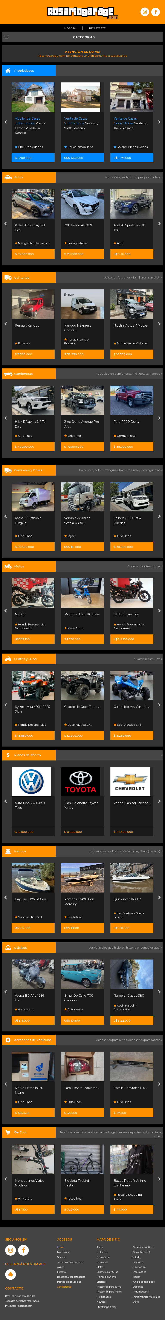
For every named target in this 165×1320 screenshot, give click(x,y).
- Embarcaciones (106, 1306)
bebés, (123, 1132)
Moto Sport (123, 628)
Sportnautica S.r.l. (127, 724)
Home (60, 1247)
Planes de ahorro (106, 1276)
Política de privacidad (69, 1281)
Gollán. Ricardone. (30, 123)
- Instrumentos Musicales (145, 1296)
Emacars (71, 343)
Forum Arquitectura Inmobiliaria (30, 145)
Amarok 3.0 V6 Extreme (33, 422)
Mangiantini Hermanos (81, 243)
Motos (100, 1266)
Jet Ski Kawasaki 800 (31, 899)
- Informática (138, 1271)
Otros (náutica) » (150, 851)
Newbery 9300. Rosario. (131, 123)
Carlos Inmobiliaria (128, 147)
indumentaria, (152, 1132)
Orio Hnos (23, 343)
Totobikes (122, 1198)
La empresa (63, 1252)
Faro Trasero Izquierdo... (131, 1088)
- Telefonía (137, 1262)
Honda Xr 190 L (26, 614)
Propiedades (104, 1296)
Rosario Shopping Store (29, 534)
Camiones (102, 1262)
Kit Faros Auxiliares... (29, 1088)
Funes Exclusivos (28, 1009)
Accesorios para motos (144, 1040)
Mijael (119, 536)
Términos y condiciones (70, 1262)
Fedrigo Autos (125, 243)
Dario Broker (25, 917)
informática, (99, 1132)
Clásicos (101, 1281)
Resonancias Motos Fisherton (30, 626)
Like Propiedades (78, 147)
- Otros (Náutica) (140, 1252)
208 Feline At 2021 (128, 225)
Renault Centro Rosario (126, 341)
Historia (61, 1271)
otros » (157, 1136)
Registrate (97, 28)
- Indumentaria (140, 1291)
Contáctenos (64, 1286)
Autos (100, 1247)
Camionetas (103, 1257)
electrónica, (82, 1132)
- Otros (135, 1301)
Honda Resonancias (79, 724)
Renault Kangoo (76, 325)
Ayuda (60, 1266)
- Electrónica (138, 1266)
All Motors (72, 1198)
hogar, (113, 1132)
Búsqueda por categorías (71, 1276)
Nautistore (122, 917)
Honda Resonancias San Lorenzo (79, 626)
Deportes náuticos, (125, 851)
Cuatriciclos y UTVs (107, 1271)
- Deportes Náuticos (142, 1247)
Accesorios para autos (109, 1286)
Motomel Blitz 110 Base (131, 614)
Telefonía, (67, 1132)
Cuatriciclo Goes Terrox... (132, 707)
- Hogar (135, 1276)
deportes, (135, 1132)
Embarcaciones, (100, 851)
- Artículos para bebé (143, 1281)
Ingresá (70, 28)
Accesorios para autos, (112, 1040)
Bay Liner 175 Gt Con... (80, 899)
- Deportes (137, 1286)
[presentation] (5, 122)
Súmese (61, 1257)
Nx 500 (69, 614)
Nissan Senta (25, 821)
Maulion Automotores (31, 435)
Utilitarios (102, 1252)
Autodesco (73, 1009)
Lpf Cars (22, 243)
